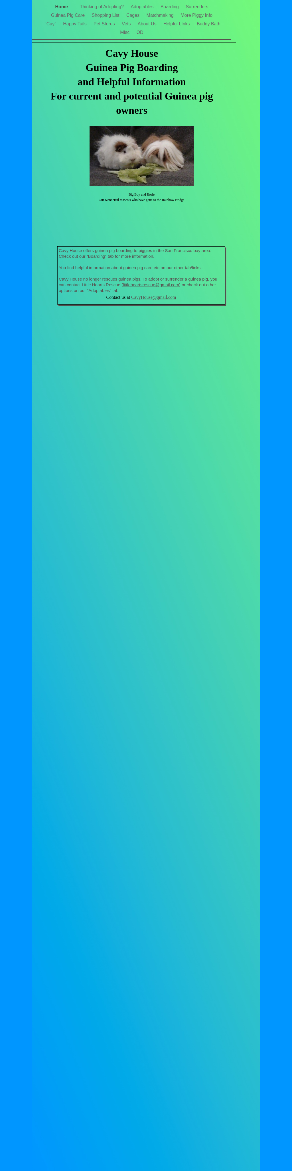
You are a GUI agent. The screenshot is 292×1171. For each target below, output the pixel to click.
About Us (148, 23)
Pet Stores (105, 23)
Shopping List (106, 15)
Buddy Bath (208, 23)
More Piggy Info (196, 15)
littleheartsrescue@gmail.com (151, 284)
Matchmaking (161, 15)
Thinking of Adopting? (102, 6)
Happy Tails (75, 23)
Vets (127, 23)
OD (140, 32)
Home (64, 6)
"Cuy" (51, 23)
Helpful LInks (177, 23)
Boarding (170, 6)
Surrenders (197, 6)
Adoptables (143, 6)
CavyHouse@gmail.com (153, 297)
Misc (125, 32)
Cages (133, 15)
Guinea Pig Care (68, 15)
